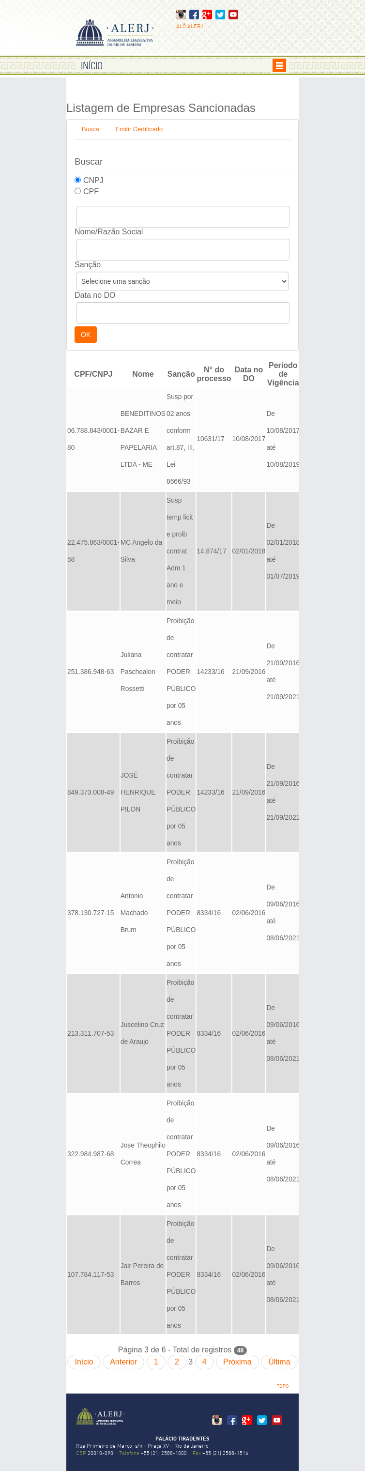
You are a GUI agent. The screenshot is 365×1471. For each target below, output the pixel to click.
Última (279, 1362)
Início (84, 1362)
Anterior (123, 1362)
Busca (90, 129)
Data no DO (95, 295)
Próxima (237, 1362)
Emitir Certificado (139, 129)
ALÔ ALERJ (189, 27)
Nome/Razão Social (109, 232)
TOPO (283, 1386)
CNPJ (93, 180)
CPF (91, 191)
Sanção (88, 264)
